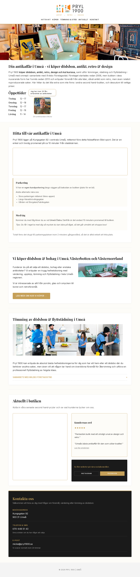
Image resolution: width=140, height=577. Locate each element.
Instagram (86, 473)
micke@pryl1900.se (23, 544)
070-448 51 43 (20, 528)
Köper (55, 20)
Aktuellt (83, 20)
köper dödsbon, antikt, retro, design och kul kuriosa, (47, 72)
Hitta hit (46, 20)
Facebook (112, 473)
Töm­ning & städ (68, 20)
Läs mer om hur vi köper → (31, 296)
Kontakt (94, 20)
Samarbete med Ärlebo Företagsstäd (32, 377)
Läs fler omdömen (81, 448)
